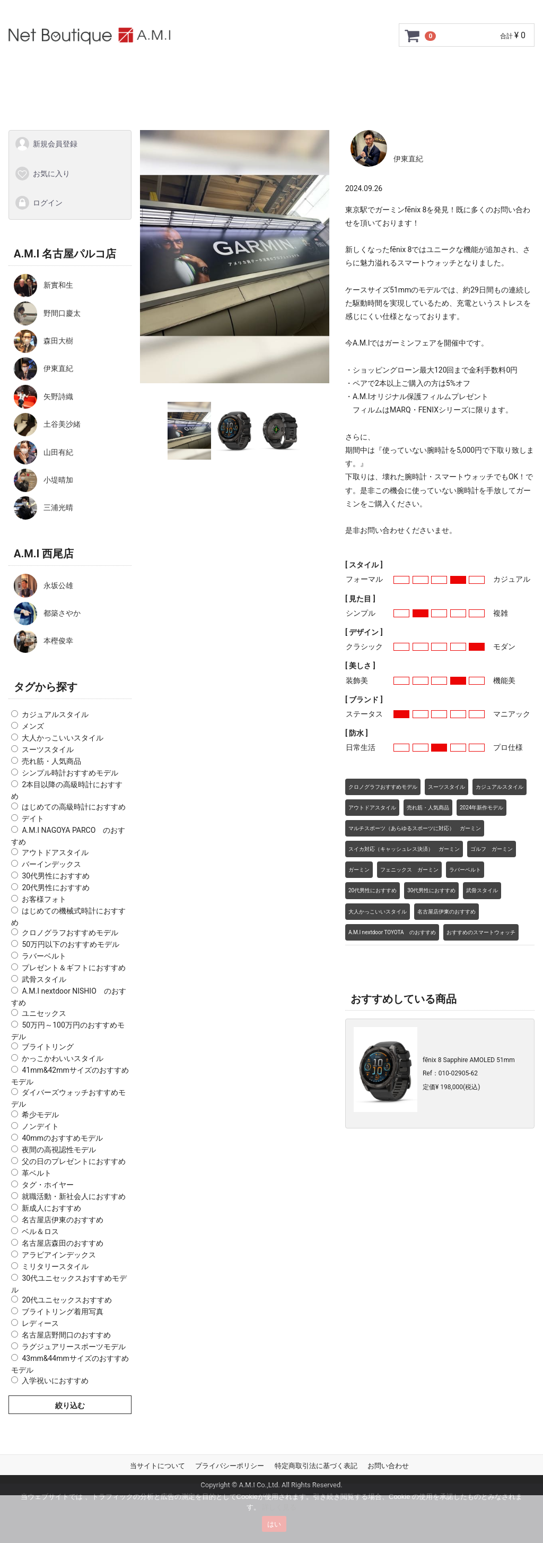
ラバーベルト (44, 956)
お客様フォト (44, 898)
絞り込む (70, 1405)
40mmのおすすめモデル (62, 1137)
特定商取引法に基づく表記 (316, 1465)
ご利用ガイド (126, 70)
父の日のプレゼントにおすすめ (74, 1161)
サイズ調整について (298, 70)
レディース (40, 1323)
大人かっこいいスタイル (62, 738)
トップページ (57, 70)
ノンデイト (40, 1126)
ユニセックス (44, 1012)
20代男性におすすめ (56, 887)
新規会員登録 (45, 144)
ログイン (38, 203)
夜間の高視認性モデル (59, 1149)
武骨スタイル (44, 979)
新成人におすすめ (51, 1207)
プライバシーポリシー (229, 1465)
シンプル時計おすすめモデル (70, 773)
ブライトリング (48, 1046)
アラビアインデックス (59, 1254)
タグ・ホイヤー (48, 1184)
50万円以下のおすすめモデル (70, 944)
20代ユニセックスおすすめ (67, 1300)
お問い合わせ (485, 70)
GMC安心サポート (206, 70)
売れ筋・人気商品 (51, 761)
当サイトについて (157, 1465)
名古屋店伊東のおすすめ (62, 1219)
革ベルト (36, 1172)
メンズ (33, 726)
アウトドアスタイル (55, 852)
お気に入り (42, 173)
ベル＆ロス (40, 1231)
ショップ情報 (380, 70)
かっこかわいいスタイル (62, 1058)
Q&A (433, 70)
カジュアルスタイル (55, 714)
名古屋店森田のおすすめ (62, 1242)
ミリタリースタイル (55, 1266)
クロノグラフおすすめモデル (70, 932)
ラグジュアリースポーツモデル (74, 1346)
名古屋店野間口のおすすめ (66, 1335)
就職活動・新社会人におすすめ (74, 1196)
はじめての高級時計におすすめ (74, 807)
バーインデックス (51, 863)
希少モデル (40, 1114)
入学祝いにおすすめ (55, 1380)
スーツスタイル (48, 749)
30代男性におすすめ (56, 875)
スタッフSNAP (271, 99)
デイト (33, 818)
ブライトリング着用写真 (62, 1311)
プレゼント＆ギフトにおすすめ (74, 967)
